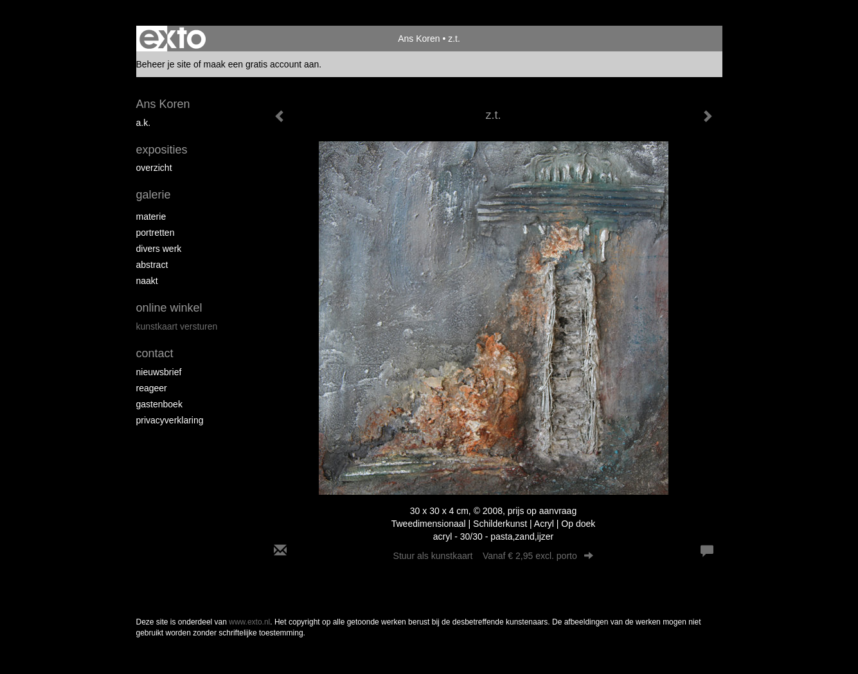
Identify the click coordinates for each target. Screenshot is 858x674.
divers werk (159, 249)
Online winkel (169, 307)
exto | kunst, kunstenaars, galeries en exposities (172, 38)
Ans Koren (419, 38)
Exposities (162, 149)
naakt (147, 281)
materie (151, 216)
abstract (152, 265)
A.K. (143, 123)
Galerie (153, 194)
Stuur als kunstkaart (493, 556)
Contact (155, 353)
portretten (155, 232)
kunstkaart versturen (177, 326)
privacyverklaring (170, 420)
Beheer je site (164, 64)
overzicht (154, 168)
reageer (151, 388)
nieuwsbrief (159, 372)
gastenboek (159, 404)
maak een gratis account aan (261, 64)
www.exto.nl (249, 621)
